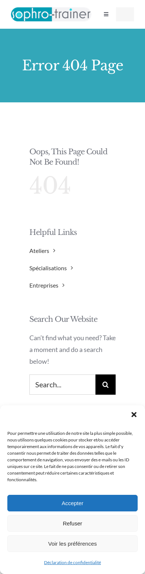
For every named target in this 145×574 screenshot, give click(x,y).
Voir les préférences (72, 543)
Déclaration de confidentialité (72, 562)
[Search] (105, 384)
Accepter (72, 503)
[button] (134, 414)
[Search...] (62, 384)
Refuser (72, 523)
